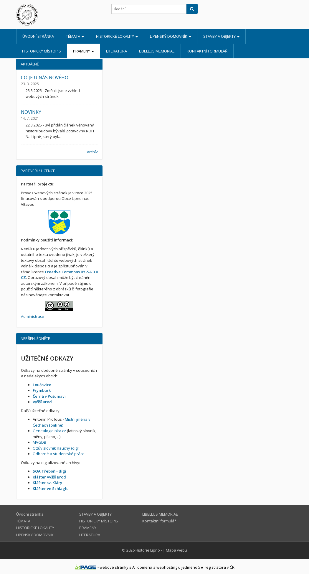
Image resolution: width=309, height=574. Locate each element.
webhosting (166, 567)
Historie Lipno (148, 550)
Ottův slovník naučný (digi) (56, 448)
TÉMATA (75, 36)
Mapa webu (176, 550)
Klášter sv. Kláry (47, 482)
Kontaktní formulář (207, 51)
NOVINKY (31, 112)
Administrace (32, 316)
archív (92, 151)
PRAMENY (83, 51)
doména (144, 567)
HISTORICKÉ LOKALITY (117, 36)
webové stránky (114, 567)
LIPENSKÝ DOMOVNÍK (170, 36)
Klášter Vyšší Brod (49, 477)
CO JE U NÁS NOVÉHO (44, 77)
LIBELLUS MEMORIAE (157, 51)
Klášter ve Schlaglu (51, 488)
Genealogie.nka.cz (49, 430)
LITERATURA (116, 51)
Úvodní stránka (38, 36)
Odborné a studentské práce (59, 453)
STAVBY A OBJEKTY (221, 36)
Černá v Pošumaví (49, 396)
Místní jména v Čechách (61, 422)
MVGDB (39, 442)
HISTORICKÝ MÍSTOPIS (41, 51)
